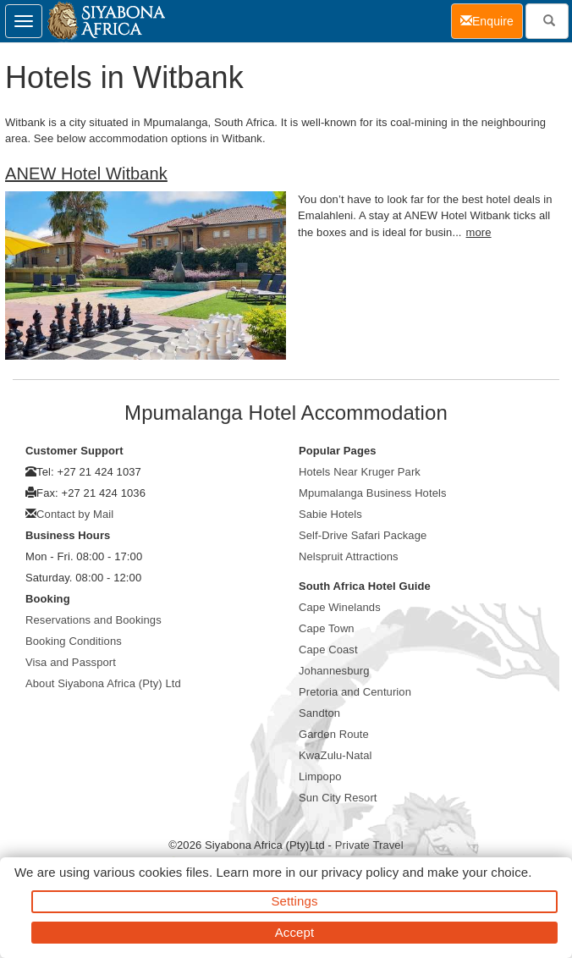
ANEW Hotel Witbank (86, 173)
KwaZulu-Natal (335, 755)
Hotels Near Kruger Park (360, 471)
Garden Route (334, 734)
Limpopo (320, 776)
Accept (294, 932)
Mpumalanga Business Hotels (373, 493)
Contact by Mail (74, 514)
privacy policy (360, 872)
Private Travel (369, 845)
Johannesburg (334, 670)
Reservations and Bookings (93, 620)
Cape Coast (328, 649)
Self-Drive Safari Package (362, 535)
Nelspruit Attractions (349, 556)
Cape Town (327, 628)
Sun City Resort (338, 797)
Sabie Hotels (330, 514)
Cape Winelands (340, 607)
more (479, 232)
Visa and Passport (70, 662)
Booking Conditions (73, 641)
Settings (295, 901)
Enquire (491, 20)
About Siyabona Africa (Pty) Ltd (103, 683)
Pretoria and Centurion (355, 691)
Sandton (319, 713)
